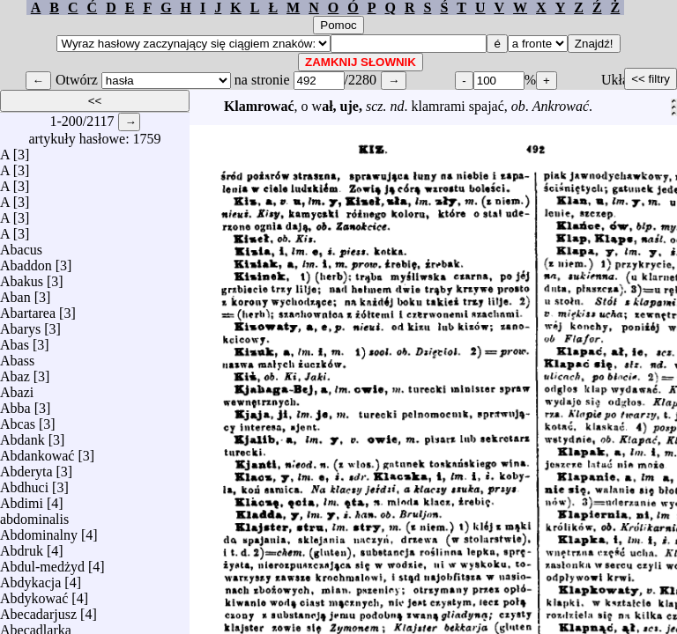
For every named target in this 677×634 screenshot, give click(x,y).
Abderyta (26, 467)
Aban (15, 292)
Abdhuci (24, 483)
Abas (14, 340)
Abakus (21, 276)
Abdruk (21, 546)
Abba (15, 403)
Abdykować (34, 593)
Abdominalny (39, 530)
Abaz (15, 372)
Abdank (22, 435)
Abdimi (21, 498)
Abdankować (37, 451)
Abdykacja (30, 578)
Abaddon (26, 261)
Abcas (17, 419)
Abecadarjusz (38, 609)
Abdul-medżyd (42, 562)
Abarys (20, 324)
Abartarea (28, 308)
